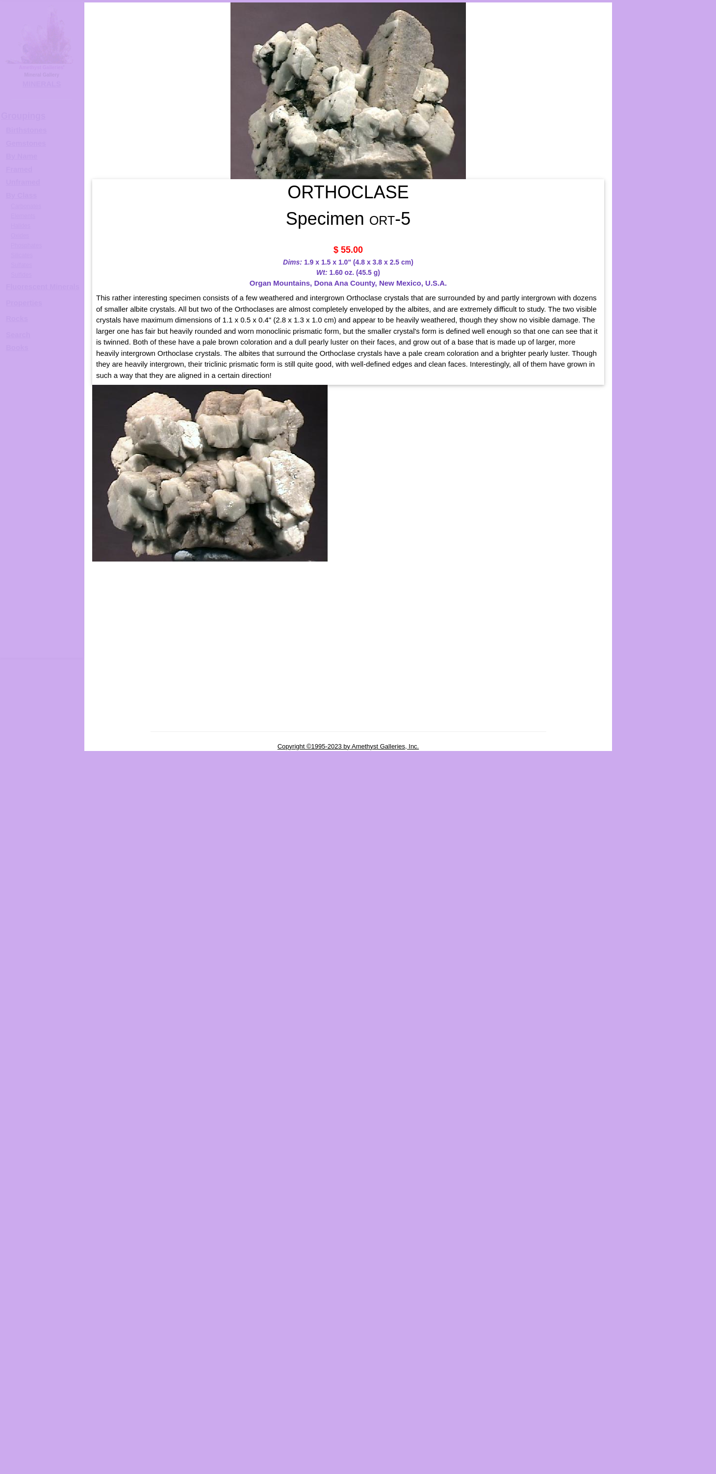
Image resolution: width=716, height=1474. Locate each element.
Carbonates (26, 206)
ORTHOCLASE (673, 312)
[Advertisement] (40, 509)
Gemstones (26, 143)
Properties (24, 302)
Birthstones (26, 130)
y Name (24, 156)
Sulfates (21, 265)
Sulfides (21, 274)
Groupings (23, 116)
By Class (21, 195)
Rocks (17, 318)
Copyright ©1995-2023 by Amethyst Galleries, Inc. (348, 746)
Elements (23, 216)
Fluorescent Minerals (42, 286)
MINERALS (42, 84)
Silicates (22, 255)
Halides (20, 225)
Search (18, 334)
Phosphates (26, 245)
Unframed (23, 182)
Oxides (20, 235)
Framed (19, 169)
